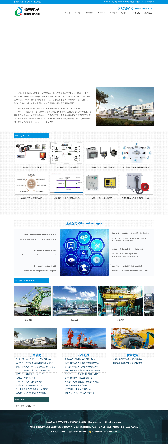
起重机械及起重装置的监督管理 (29, 385)
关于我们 (78, 13)
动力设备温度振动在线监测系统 (101, 167)
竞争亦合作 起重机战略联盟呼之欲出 (80, 359)
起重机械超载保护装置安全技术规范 (128, 363)
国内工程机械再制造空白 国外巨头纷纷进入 (82, 370)
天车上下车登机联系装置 (101, 198)
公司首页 (66, 13)
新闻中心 (125, 13)
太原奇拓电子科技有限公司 (78, 422)
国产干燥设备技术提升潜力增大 (29, 382)
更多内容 (49, 122)
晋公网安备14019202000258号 (103, 432)
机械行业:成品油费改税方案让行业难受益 (82, 382)
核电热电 (75, 320)
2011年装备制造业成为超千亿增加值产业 (33, 370)
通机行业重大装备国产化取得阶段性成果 (81, 367)
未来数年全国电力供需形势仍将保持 (31, 393)
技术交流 (136, 13)
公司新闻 (35, 355)
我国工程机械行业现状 (25, 378)
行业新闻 (84, 355)
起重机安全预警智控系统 (31, 198)
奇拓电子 (17, 406)
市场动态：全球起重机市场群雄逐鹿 (79, 393)
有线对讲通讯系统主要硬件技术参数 (136, 198)
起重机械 (121, 320)
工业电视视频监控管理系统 (66, 167)
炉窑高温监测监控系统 (31, 167)
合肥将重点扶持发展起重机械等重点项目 (81, 374)
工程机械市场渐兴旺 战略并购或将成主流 (82, 363)
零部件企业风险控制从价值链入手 (30, 374)
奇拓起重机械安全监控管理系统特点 (128, 359)
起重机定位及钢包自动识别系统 (66, 198)
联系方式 (148, 13)
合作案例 (113, 13)
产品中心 (101, 13)
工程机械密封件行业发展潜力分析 (79, 378)
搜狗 (34, 406)
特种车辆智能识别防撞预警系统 (136, 167)
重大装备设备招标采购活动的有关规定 (32, 389)
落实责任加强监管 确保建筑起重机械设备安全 (35, 363)
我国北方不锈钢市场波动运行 (77, 385)
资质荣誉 (90, 13)
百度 (22, 406)
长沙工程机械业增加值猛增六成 (78, 389)
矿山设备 (30, 320)
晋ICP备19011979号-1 (78, 432)
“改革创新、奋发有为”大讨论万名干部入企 (33, 359)
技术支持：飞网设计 (59, 432)
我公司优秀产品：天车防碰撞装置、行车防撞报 (35, 367)
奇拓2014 (29, 406)
